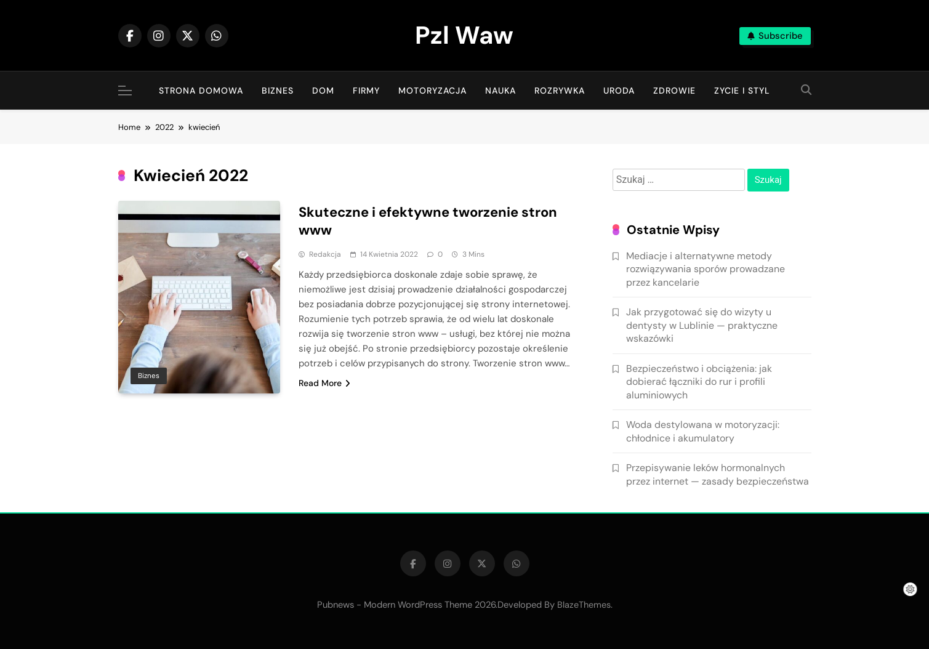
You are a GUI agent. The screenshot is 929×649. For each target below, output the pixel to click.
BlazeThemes (584, 604)
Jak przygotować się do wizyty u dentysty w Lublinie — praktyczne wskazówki (702, 325)
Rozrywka (559, 90)
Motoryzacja (432, 90)
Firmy (366, 90)
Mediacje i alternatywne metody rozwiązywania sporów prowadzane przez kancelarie (705, 269)
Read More (324, 383)
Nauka (500, 90)
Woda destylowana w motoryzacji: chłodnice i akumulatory (702, 431)
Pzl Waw (464, 35)
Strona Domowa (201, 90)
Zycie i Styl (742, 90)
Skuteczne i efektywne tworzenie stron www (428, 221)
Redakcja (325, 254)
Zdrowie (674, 90)
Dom (323, 90)
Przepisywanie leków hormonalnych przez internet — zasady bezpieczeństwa (717, 474)
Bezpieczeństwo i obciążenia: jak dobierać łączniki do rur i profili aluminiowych (699, 381)
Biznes (278, 90)
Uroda (619, 90)
